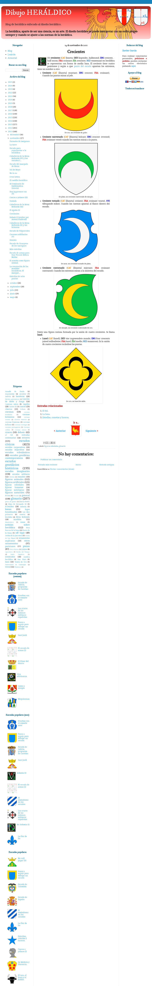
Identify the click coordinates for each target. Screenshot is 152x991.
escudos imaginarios (17, 471)
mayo (12, 297)
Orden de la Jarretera (13, 536)
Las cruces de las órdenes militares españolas (22, 612)
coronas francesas (12, 422)
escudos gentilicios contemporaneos (17, 456)
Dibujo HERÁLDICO (38, 12)
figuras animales (14, 479)
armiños (22, 394)
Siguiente (91, 431)
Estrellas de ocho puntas (17, 277)
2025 (10, 82)
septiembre (15, 287)
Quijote (24, 549)
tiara (7, 562)
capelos (26, 404)
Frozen (16, 496)
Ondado (13, 201)
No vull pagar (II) (22, 859)
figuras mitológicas (14, 490)
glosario (62, 446)
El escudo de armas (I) (23, 649)
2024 (10, 86)
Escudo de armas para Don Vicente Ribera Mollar (19, 255)
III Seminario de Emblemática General (17, 186)
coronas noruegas (21, 425)
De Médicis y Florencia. (23, 963)
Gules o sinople (21, 687)
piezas (26, 546)
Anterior (61, 431)
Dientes (13, 240)
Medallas (8, 517)
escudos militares (21, 474)
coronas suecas (21, 430)
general (26, 495)
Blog (10, 51)
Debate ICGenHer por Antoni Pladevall (19, 218)
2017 (10, 110)
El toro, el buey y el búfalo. (22, 977)
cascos (23, 406)
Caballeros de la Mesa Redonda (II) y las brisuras (19, 225)
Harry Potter (24, 501)
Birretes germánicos (12, 399)
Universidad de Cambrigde (15, 564)
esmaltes (21, 477)
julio (12, 290)
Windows (17, 567)
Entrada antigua (106, 465)
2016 (10, 114)
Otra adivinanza (22, 675)
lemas (8, 509)
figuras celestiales (51, 446)
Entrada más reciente (47, 465)
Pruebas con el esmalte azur (23, 597)
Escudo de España (22, 898)
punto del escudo (82, 66)
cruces (8, 432)
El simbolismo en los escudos (23, 801)
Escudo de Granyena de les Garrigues (19, 245)
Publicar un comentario (51, 460)
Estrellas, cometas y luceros (56, 417)
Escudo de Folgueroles (20, 231)
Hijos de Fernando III (17, 504)
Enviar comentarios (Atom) (62, 469)
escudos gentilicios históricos (12, 465)
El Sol (45, 411)
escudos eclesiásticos (17, 452)
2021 (10, 96)
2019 (10, 103)
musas (22, 522)
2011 (10, 132)
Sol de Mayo (15, 170)
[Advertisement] (17, 342)
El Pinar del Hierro (23, 662)
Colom (22, 409)
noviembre (15, 138)
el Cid (9, 435)
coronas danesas (20, 419)
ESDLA (11, 477)
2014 (10, 121)
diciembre (15, 135)
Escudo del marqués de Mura (19, 165)
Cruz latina (15, 177)
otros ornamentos (17, 542)
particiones (10, 546)
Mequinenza (23, 699)
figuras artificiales (14, 482)
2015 (10, 117)
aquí (133, 66)
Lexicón (11, 54)
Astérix (8, 396)
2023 (10, 89)
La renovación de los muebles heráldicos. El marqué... (19, 269)
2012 (10, 128)
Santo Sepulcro (17, 554)
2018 (10, 107)
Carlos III (13, 407)
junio (12, 294)
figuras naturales (14, 492)
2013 (10, 124)
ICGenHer (9, 506)
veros (7, 567)
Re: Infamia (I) (23, 825)
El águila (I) (15, 210)
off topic (20, 532)
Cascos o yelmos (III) (19, 197)
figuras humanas (14, 487)
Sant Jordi (22, 635)
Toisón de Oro (21, 562)
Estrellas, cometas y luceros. (22, 938)
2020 (10, 100)
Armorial (12, 58)
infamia (23, 507)
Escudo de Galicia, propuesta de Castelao (23, 586)
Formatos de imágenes (20, 141)
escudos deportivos (14, 450)
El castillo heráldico (18, 180)
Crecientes (14, 214)
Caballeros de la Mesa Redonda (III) (19, 205)
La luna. (46, 414)
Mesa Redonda (23, 517)
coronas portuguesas (12, 427)
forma (7, 496)
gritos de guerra (10, 501)
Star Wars (22, 559)
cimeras (8, 409)
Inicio (78, 465)
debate (21, 432)
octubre (14, 283)
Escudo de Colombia (22, 885)
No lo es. (13, 173)
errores (26, 437)
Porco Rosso (14, 549)
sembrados (10, 557)
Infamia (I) (21, 773)
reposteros (9, 552)
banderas (20, 396)
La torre (13, 145)
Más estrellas (16, 249)
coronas (9, 412)
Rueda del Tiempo (23, 552)
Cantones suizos (11, 404)
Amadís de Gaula (14, 391)
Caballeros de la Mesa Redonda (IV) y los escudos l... (19, 158)
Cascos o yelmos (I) (22, 950)
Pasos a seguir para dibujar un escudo (23, 625)
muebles (17, 519)
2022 (10, 93)
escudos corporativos (15, 447)
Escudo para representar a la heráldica (18, 150)
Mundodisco (9, 522)
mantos (22, 514)
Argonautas (9, 394)
